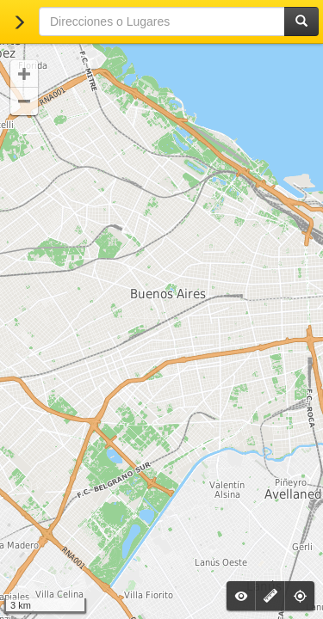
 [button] (24, 101)
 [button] (24, 74)
